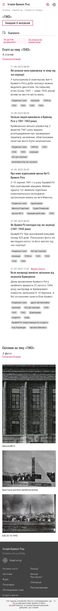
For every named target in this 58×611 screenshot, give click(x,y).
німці (27, 317)
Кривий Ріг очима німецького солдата (30, 322)
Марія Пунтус (38, 269)
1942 (23, 105)
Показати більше (11, 59)
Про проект (36, 577)
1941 (14, 105)
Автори (34, 574)
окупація (35, 100)
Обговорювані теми (13, 590)
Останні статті (10, 569)
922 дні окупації (19, 157)
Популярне (8, 584)
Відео (6, 579)
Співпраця (35, 582)
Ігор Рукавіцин (19, 327)
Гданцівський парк (36, 213)
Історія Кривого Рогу (19, 4)
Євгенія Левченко (38, 327)
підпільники (36, 203)
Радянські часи (19, 100)
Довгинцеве (35, 313)
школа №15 (17, 213)
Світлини (7, 574)
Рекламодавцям (39, 587)
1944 (41, 105)
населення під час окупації (24, 162)
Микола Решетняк (20, 208)
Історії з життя (10, 595)
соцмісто (16, 317)
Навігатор (16, 560)
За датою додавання (9, 40)
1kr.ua (15, 603)
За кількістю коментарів (35, 40)
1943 (32, 105)
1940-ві (47, 100)
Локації (34, 569)
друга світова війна (40, 303)
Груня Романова (41, 208)
